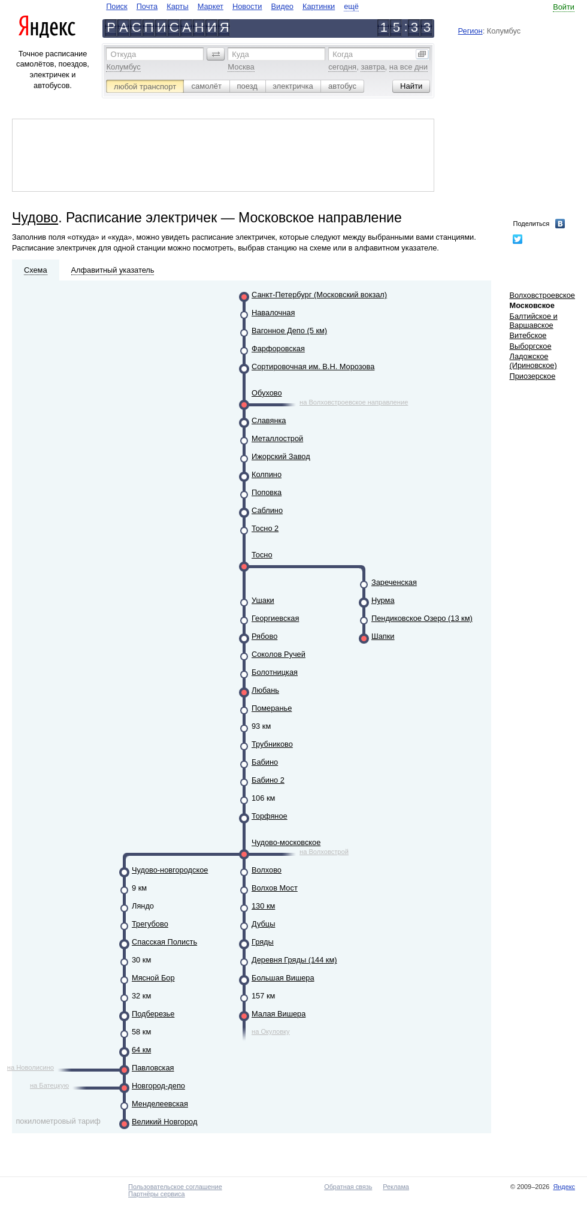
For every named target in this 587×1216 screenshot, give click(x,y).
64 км (141, 1049)
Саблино (267, 510)
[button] (215, 54)
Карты (177, 6)
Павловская (153, 1067)
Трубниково (272, 744)
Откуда (123, 54)
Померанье (272, 708)
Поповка (267, 492)
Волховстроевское (542, 295)
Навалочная (273, 312)
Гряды (263, 941)
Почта (147, 6)
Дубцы (263, 923)
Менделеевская (160, 1103)
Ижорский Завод (281, 456)
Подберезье (153, 1013)
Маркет (210, 6)
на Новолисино (30, 1067)
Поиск (116, 6)
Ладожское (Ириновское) (532, 361)
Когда (342, 54)
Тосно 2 (265, 528)
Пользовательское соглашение (175, 1186)
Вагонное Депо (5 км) (289, 330)
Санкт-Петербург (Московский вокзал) (319, 294)
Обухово (267, 392)
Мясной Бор (153, 977)
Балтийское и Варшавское (533, 321)
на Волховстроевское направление (353, 402)
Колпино (267, 474)
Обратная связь (348, 1186)
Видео (282, 6)
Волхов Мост (275, 887)
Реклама (396, 1186)
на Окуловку (271, 1031)
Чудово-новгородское (170, 869)
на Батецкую (49, 1085)
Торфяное (270, 815)
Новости (247, 6)
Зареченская (394, 582)
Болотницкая (275, 672)
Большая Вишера (283, 977)
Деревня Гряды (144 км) (294, 959)
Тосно (262, 554)
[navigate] (232, 6)
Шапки (383, 636)
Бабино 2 (268, 780)
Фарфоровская (278, 348)
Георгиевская (275, 618)
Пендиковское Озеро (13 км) (422, 618)
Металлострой (277, 438)
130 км (263, 905)
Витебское (527, 335)
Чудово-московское (286, 842)
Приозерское (532, 376)
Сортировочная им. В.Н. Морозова (313, 366)
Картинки (318, 6)
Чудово (35, 217)
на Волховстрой (324, 851)
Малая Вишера (278, 1013)
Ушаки (263, 600)
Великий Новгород (164, 1121)
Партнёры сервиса (156, 1193)
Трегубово (150, 923)
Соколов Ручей (278, 654)
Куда (240, 54)
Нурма (383, 600)
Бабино (265, 762)
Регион (470, 30)
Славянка (269, 420)
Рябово (264, 636)
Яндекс (564, 1186)
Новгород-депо (158, 1085)
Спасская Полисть (164, 941)
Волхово (267, 869)
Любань (265, 690)
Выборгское (530, 346)
